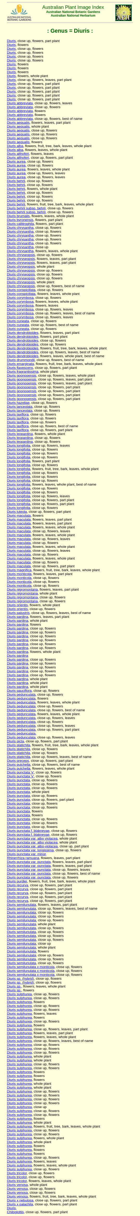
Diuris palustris (18, 613)
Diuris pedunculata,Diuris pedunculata (21, 735)
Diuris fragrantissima (22, 372)
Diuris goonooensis (21, 375)
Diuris (11, 41)
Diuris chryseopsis (21, 255)
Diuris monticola (19, 574)
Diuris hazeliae (18, 403)
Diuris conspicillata (21, 290)
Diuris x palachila (20, 1204)
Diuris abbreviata (20, 103)
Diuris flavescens (20, 368)
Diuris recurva (17, 885)
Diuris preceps (18, 761)
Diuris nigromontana (22, 589)
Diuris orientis (17, 605)
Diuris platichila (18, 745)
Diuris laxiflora (18, 414)
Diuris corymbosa (20, 298)
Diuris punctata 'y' (20, 772)
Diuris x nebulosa (20, 1200)
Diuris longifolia (18, 445)
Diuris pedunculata (21, 694)
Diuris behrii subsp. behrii (26, 208)
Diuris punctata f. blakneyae (28, 831)
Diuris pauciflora (19, 691)
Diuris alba (15, 146)
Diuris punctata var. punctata (29, 862)
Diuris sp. (14, 986)
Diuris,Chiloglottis (15, 1210)
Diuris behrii (16, 181)
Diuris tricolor (17, 1173)
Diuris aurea (16, 161)
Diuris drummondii (21, 360)
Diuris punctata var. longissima (30, 850)
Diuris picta (15, 741)
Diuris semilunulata (21, 905)
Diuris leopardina (20, 434)
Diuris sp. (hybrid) (20, 978)
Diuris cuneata (18, 321)
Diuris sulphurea (19, 994)
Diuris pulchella (18, 764)
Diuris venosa (17, 1185)
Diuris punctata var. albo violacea (32, 838)
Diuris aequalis (18, 123)
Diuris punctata (18, 780)
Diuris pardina (17, 617)
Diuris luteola (17, 512)
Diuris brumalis (18, 216)
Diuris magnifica (19, 570)
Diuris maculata (19, 515)
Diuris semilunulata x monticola (31, 967)
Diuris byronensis (20, 220)
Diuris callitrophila (20, 224)
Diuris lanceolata (20, 407)
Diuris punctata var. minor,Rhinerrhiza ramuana (27, 856)
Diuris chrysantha (20, 228)
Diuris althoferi (18, 154)
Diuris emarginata (20, 364)
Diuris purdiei (17, 881)
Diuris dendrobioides (23, 333)
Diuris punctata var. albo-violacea (32, 846)
